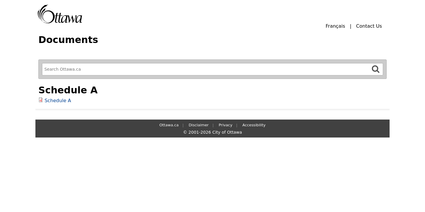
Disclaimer (199, 125)
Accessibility (254, 125)
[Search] (375, 69)
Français (335, 26)
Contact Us (369, 26)
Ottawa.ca (169, 125)
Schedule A (58, 100)
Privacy (225, 125)
